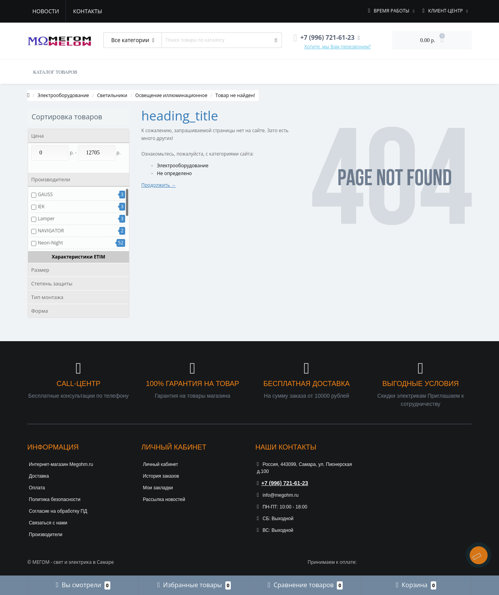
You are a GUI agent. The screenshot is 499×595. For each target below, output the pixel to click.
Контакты (87, 11)
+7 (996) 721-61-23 (282, 483)
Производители (45, 534)
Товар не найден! (235, 95)
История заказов (161, 476)
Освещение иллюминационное (171, 95)
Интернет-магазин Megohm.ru (61, 464)
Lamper (46, 218)
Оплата (37, 488)
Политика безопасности (54, 499)
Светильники (112, 95)
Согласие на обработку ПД (58, 511)
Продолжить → (159, 185)
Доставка (39, 476)
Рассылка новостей (164, 499)
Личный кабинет (160, 464)
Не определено (174, 173)
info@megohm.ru (278, 495)
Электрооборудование (63, 95)
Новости (45, 11)
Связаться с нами (48, 523)
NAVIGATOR (51, 230)
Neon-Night (50, 242)
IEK (41, 206)
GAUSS (45, 194)
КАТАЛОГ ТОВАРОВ (55, 72)
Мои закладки (158, 488)
